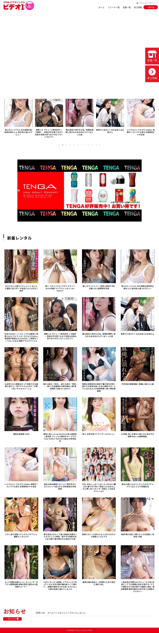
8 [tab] (85, 145)
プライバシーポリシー (147, 3)
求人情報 (138, 7)
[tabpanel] (18, 116)
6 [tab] (77, 145)
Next (140, 190)
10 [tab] (92, 145)
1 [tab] (59, 145)
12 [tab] (100, 145)
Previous (18, 190)
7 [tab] (81, 145)
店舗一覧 (127, 7)
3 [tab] (66, 145)
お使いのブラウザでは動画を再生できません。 (79, 51)
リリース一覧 (114, 7)
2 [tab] (62, 145)
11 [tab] (96, 145)
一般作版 (151, 7)
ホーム (101, 7)
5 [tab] (74, 145)
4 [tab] (70, 145)
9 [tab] (89, 145)
